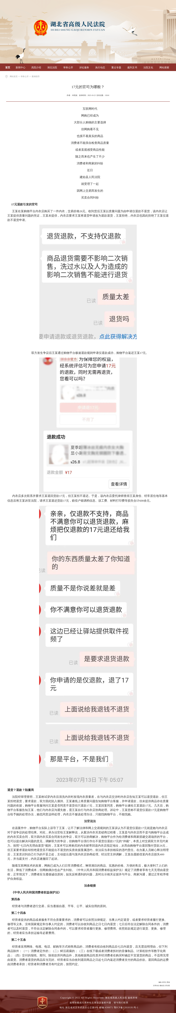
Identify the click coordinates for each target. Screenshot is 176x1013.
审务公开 (68, 67)
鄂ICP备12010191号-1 (126, 1007)
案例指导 (36, 76)
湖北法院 (52, 67)
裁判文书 (132, 67)
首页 (7, 67)
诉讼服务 (84, 67)
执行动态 (100, 67)
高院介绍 (36, 67)
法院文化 (148, 67)
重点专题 (116, 67)
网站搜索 (164, 67)
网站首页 (14, 76)
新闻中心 (20, 67)
